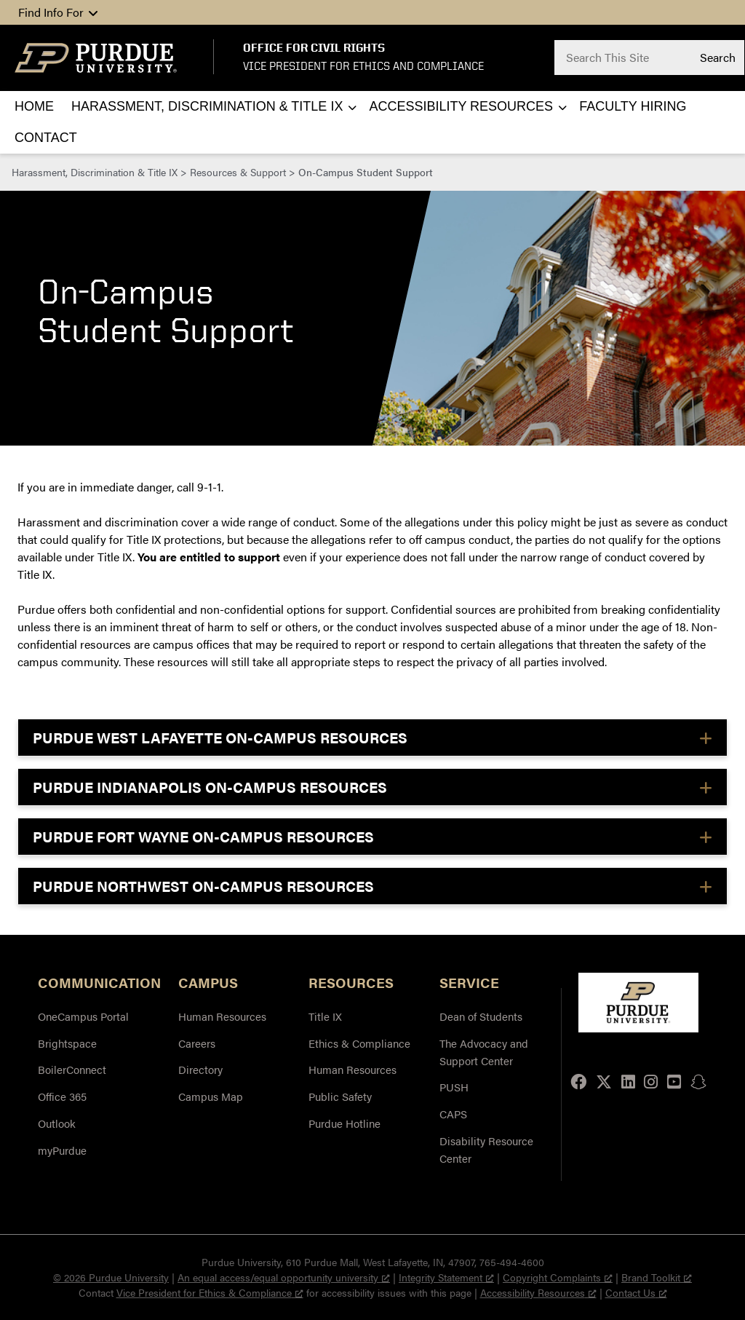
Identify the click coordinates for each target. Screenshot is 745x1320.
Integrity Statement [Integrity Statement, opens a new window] (446, 1277)
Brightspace (67, 1043)
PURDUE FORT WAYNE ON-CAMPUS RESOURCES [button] (203, 836)
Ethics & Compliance (359, 1043)
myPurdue (62, 1150)
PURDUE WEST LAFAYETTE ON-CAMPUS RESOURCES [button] (220, 737)
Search (718, 57)
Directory (200, 1069)
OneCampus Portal (83, 1016)
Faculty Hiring (632, 106)
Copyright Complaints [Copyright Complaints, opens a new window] (558, 1277)
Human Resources (222, 1016)
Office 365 (62, 1096)
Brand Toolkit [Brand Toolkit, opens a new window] (656, 1277)
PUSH (454, 1086)
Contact (46, 137)
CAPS (453, 1113)
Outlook (57, 1123)
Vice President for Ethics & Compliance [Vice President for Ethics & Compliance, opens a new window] (209, 1292)
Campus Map (210, 1096)
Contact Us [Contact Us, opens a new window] (636, 1292)
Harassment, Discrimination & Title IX (207, 106)
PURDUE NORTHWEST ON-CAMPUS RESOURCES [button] (203, 885)
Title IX (325, 1016)
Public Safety (340, 1096)
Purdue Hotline (344, 1123)
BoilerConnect (72, 1069)
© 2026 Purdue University (111, 1277)
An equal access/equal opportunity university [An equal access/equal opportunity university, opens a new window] (284, 1277)
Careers (196, 1043)
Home (34, 106)
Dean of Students (480, 1016)
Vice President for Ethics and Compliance (363, 65)
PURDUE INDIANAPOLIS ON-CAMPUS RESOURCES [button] (210, 786)
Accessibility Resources (461, 106)
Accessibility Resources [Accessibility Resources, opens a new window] (538, 1292)
